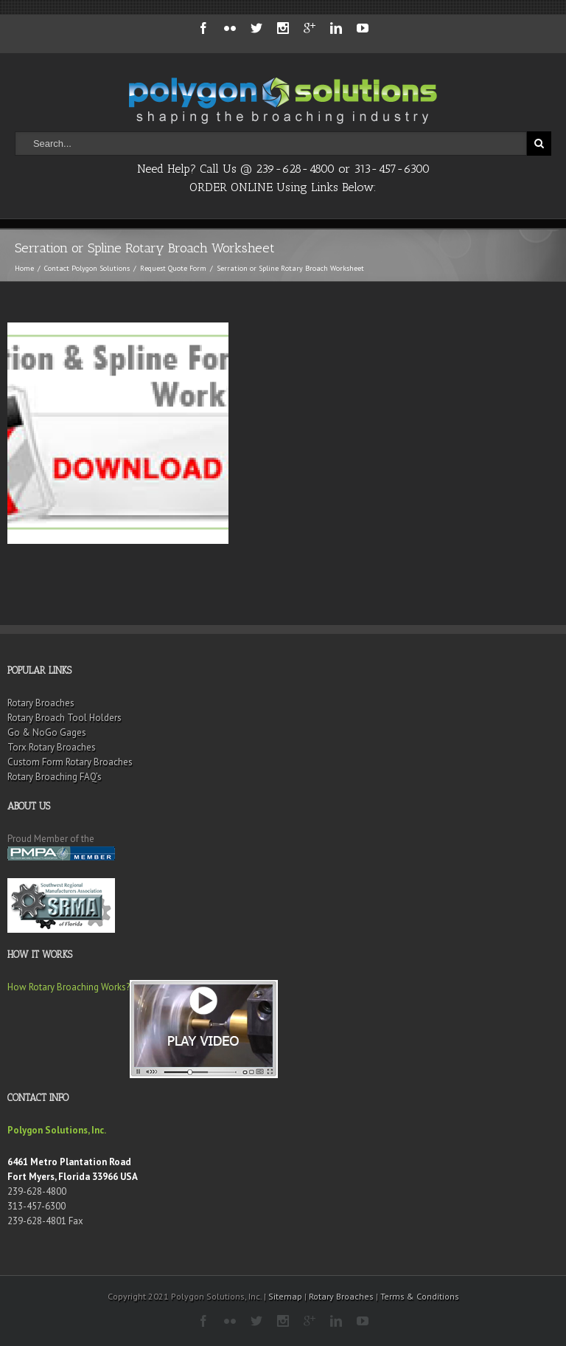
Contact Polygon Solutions (87, 268)
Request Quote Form (173, 268)
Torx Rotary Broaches (51, 747)
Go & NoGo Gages (46, 732)
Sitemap (285, 1296)
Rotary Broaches (40, 703)
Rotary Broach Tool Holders (64, 717)
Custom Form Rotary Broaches (70, 762)
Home (24, 268)
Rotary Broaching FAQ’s (54, 776)
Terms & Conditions (419, 1296)
